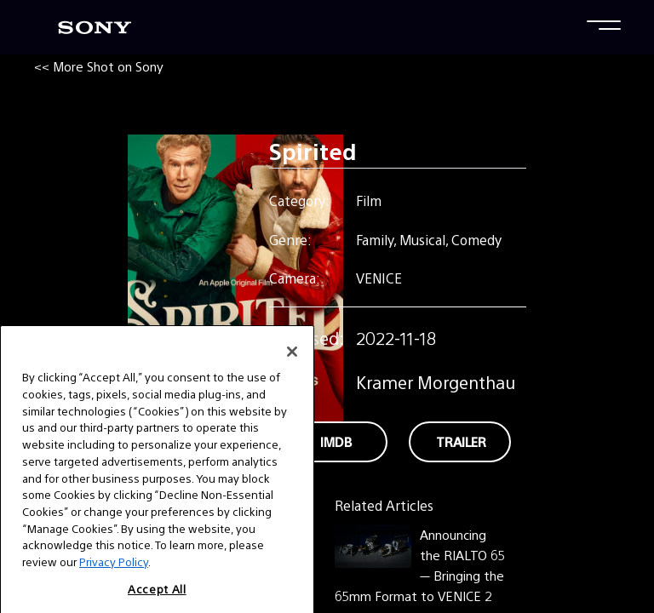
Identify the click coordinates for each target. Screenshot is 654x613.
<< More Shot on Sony (99, 66)
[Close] (292, 373)
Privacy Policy (113, 583)
